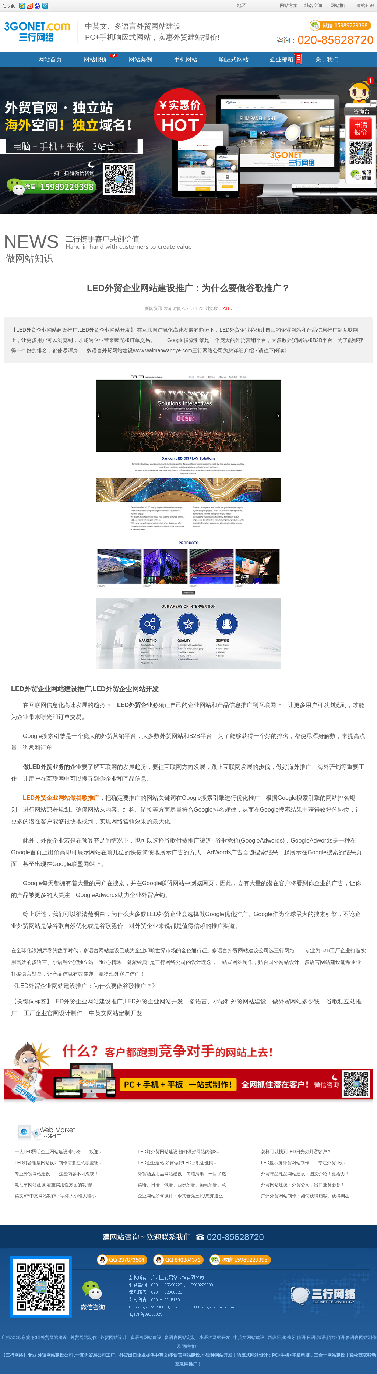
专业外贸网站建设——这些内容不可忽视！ (57, 1173)
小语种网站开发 (214, 1337)
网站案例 (140, 59)
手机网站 (185, 59)
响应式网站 (234, 59)
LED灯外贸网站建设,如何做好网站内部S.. (178, 1151)
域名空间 (313, 5)
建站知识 (365, 5)
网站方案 (288, 5)
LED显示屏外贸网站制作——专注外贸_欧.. (303, 1162)
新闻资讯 (153, 308)
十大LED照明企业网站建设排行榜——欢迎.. (58, 1151)
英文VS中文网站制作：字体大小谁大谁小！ (57, 1195)
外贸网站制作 (83, 1337)
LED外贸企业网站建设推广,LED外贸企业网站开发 (85, 689)
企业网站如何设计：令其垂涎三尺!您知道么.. (181, 1195)
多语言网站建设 (145, 1337)
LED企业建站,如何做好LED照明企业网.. (177, 1162)
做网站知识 (29, 258)
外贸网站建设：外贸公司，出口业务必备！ (303, 1184)
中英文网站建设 (248, 1337)
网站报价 (95, 59)
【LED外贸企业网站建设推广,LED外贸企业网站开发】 (73, 330)
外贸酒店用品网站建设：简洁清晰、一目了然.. (183, 1173)
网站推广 (339, 5)
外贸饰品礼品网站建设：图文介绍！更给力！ (305, 1173)
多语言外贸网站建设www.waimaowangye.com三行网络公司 (155, 350)
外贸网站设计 (113, 1337)
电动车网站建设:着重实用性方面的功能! (53, 1184)
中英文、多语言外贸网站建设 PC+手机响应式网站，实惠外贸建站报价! (152, 31)
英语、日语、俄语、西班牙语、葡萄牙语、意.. (183, 1184)
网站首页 (50, 59)
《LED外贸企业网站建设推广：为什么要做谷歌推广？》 (84, 986)
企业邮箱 (281, 59)
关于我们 (327, 59)
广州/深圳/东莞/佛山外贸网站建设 (34, 1337)
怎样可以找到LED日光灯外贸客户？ (296, 1151)
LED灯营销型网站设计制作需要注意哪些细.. (58, 1162)
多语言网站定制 (180, 1337)
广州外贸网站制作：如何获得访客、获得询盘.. (306, 1195)
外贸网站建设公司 (55, 1355)
